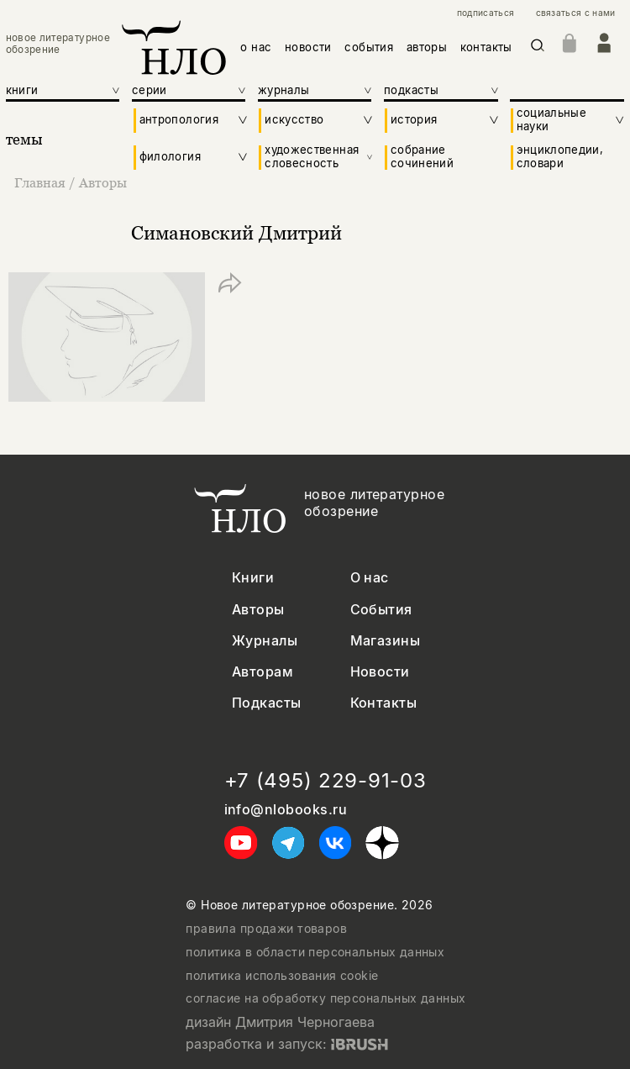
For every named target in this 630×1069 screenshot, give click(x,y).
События (381, 610)
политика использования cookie (282, 975)
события (368, 47)
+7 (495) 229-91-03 (325, 781)
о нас (255, 47)
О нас (369, 578)
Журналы (264, 641)
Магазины (385, 641)
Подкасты (267, 703)
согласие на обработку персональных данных (325, 998)
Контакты (383, 703)
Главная (41, 182)
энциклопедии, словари (560, 157)
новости (308, 47)
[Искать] (537, 47)
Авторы (103, 182)
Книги (253, 578)
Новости (380, 672)
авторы (427, 47)
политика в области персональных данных (315, 952)
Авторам (262, 672)
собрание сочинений (422, 157)
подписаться (485, 13)
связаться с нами (576, 13)
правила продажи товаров (266, 928)
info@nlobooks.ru (286, 810)
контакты (486, 47)
